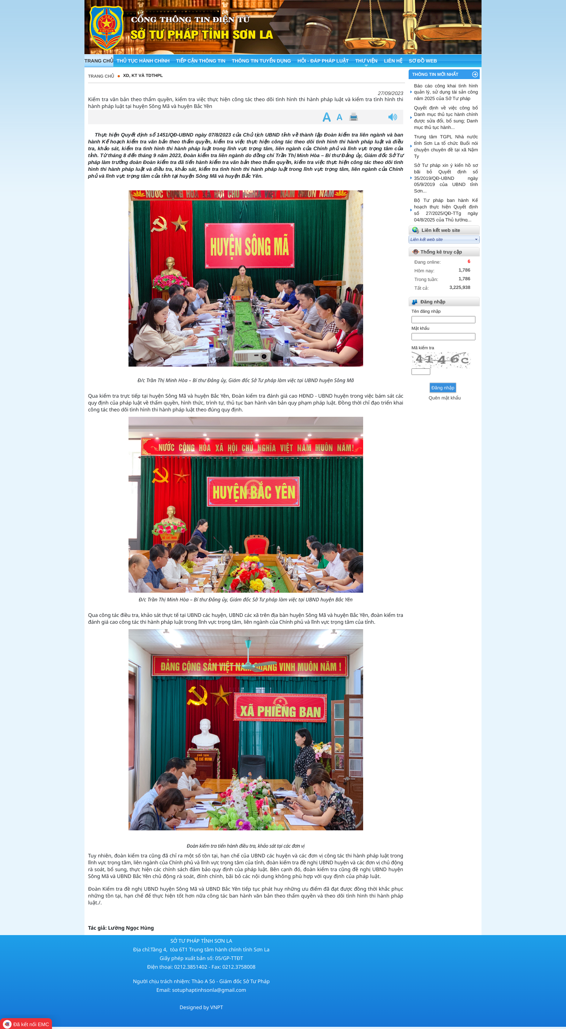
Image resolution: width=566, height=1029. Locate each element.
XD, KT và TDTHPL (143, 75)
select (476, 239)
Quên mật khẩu (444, 398)
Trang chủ (101, 76)
